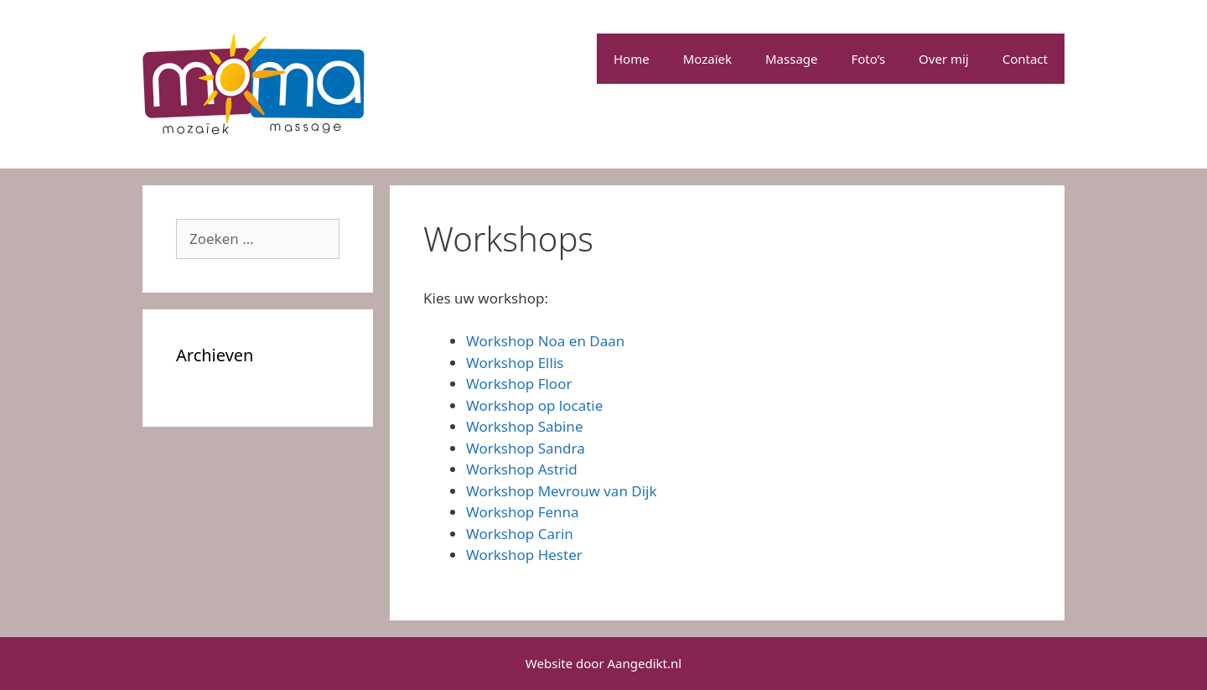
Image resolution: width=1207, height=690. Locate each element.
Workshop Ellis (514, 362)
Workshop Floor (519, 383)
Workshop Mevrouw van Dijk (561, 491)
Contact (1025, 58)
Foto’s (869, 58)
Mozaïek (707, 58)
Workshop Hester (524, 554)
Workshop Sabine (524, 426)
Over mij (944, 58)
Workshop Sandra (525, 448)
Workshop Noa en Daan (545, 340)
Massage (791, 58)
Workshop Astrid (522, 469)
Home (632, 58)
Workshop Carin (519, 533)
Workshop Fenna (522, 511)
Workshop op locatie (534, 405)
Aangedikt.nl (645, 663)
